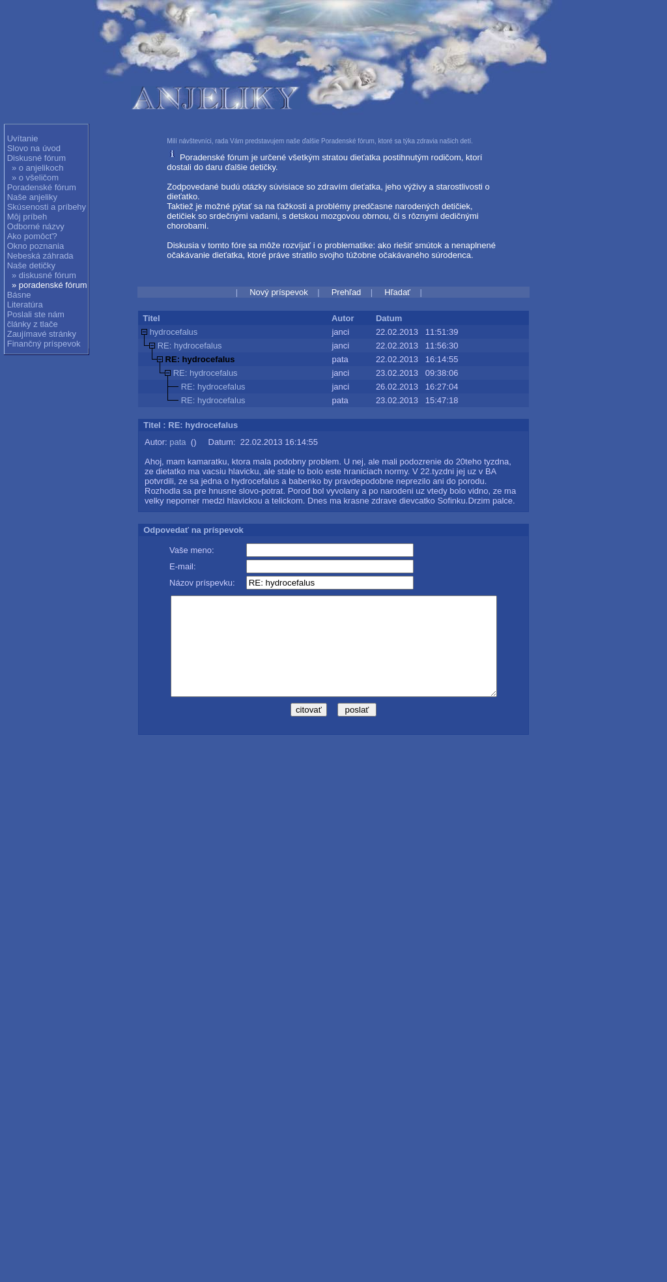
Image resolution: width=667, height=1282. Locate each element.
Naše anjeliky (32, 197)
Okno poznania (35, 246)
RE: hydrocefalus (190, 345)
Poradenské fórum (41, 187)
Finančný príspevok (44, 344)
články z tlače (32, 324)
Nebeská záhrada (40, 256)
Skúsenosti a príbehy (46, 207)
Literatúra (25, 304)
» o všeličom (35, 177)
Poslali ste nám (35, 314)
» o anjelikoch (38, 168)
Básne (19, 295)
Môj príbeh (27, 216)
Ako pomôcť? (32, 236)
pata (177, 442)
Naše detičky (31, 265)
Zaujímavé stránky (41, 334)
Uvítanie (22, 138)
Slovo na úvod (34, 148)
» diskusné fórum (44, 275)
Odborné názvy (35, 226)
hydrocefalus (174, 332)
